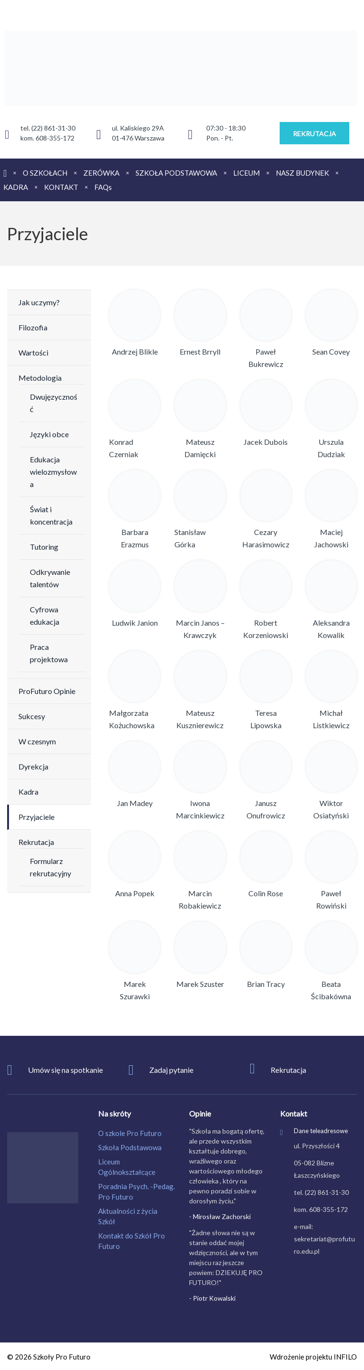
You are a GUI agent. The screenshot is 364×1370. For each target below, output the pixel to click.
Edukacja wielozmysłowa (53, 471)
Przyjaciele (36, 816)
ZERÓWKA (101, 173)
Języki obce (49, 434)
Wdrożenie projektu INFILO (313, 1356)
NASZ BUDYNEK (302, 173)
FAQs (103, 187)
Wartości (33, 352)
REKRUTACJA (314, 134)
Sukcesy (31, 716)
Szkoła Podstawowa (130, 1147)
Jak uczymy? (39, 302)
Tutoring (44, 546)
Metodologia (40, 377)
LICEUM (246, 173)
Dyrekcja (33, 766)
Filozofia (32, 327)
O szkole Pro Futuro (130, 1133)
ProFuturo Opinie (46, 690)
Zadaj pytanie (171, 1069)
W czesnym (37, 741)
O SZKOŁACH (45, 173)
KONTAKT (61, 187)
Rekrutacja (36, 841)
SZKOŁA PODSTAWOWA (176, 173)
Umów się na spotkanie (65, 1069)
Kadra (28, 791)
